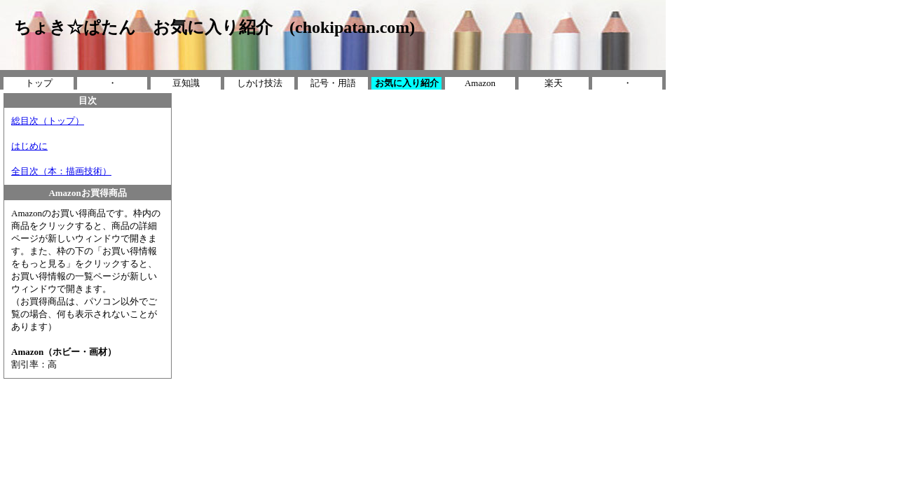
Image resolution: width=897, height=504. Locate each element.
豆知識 (186, 83)
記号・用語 (333, 83)
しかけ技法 (259, 83)
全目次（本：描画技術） (61, 171)
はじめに (29, 146)
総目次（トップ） (47, 120)
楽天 (554, 83)
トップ (39, 83)
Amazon (480, 83)
